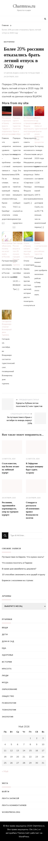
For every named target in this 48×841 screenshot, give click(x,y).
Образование (9, 689)
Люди (5, 675)
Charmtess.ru (24, 6)
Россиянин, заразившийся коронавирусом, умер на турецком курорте (10, 509)
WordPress (24, 836)
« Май (5, 771)
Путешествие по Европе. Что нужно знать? (23, 557)
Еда (4, 648)
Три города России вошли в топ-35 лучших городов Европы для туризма (17, 254)
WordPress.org (11, 812)
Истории (7, 662)
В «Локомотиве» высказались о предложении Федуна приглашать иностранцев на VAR (28, 126)
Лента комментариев (14, 805)
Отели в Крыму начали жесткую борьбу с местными (28, 250)
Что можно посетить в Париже (17, 562)
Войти (5, 791)
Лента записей (10, 798)
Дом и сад (8, 641)
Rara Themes (19, 833)
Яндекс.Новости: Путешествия (26, 73)
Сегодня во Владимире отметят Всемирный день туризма (7, 328)
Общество (8, 696)
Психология (9, 703)
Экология (7, 717)
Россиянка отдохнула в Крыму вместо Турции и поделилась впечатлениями (7, 126)
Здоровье (7, 655)
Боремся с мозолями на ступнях (17, 580)
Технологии (9, 710)
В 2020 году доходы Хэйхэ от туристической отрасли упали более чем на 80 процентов (39, 130)
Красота (7, 669)
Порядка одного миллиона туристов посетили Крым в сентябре (17, 126)
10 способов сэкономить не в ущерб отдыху (23, 574)
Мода (5, 682)
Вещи (5, 627)
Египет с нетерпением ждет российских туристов (39, 248)
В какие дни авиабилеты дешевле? (19, 568)
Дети (5, 634)
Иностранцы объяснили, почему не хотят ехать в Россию (7, 250)
